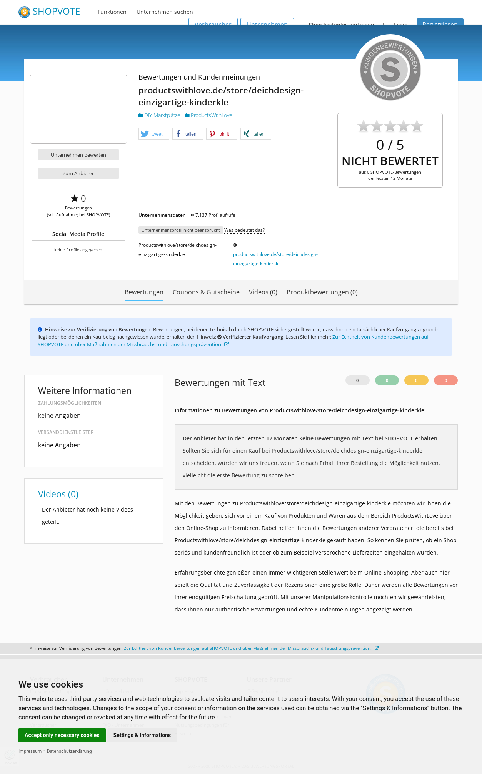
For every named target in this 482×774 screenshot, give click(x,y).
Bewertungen (144, 292)
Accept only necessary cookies (62, 735)
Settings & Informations (142, 735)
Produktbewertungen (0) (322, 292)
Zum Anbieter (78, 173)
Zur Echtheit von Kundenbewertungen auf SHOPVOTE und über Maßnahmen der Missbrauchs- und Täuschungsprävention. (251, 648)
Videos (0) (263, 292)
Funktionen (112, 11)
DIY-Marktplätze (160, 115)
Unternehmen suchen (165, 11)
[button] (154, 134)
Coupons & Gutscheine (206, 292)
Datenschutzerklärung (69, 751)
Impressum (30, 751)
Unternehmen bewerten (78, 154)
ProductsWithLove (208, 115)
